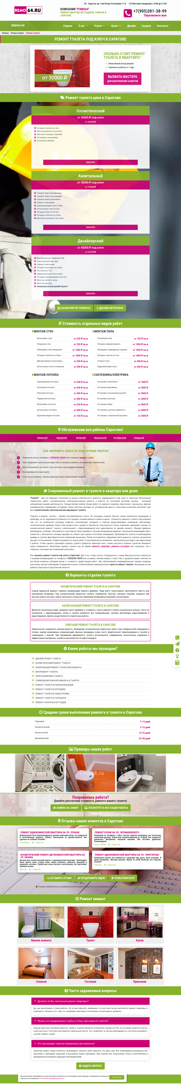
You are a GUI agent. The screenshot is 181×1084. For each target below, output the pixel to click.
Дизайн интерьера (110, 177)
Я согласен (116, 1077)
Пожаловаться (122, 745)
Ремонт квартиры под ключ (77, 1047)
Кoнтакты (143, 1047)
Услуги (98, 25)
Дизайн (131, 25)
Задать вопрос (90, 932)
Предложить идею (91, 745)
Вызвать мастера (122, 79)
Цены (114, 25)
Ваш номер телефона (41, 961)
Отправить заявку (45, 988)
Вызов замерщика (104, 1064)
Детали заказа (38, 969)
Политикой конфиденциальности (52, 1078)
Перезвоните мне (155, 15)
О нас (81, 25)
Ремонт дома (116, 1047)
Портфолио (38, 1047)
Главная (67, 25)
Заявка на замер (66, 676)
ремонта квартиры (101, 415)
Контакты (162, 25)
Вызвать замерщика (54, 1047)
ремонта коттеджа (120, 415)
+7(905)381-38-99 (150, 11)
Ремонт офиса (130, 1047)
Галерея (146, 25)
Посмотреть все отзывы (131, 753)
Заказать (50, 162)
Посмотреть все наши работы (106, 676)
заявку (83, 326)
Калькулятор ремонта (74, 177)
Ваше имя (36, 952)
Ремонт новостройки (99, 1047)
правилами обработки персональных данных (74, 982)
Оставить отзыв (59, 745)
